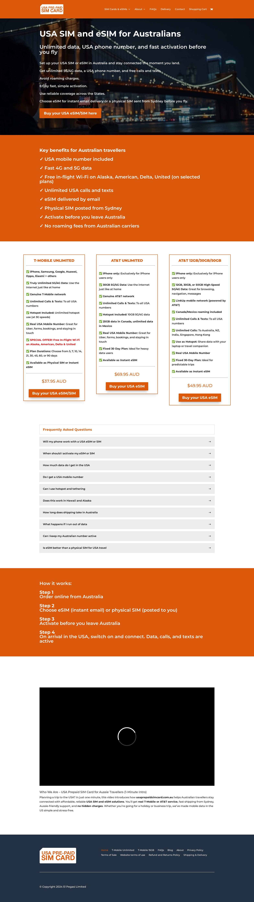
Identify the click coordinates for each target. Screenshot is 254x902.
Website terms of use (132, 854)
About (138, 9)
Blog (170, 850)
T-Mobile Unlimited (123, 850)
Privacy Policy (195, 850)
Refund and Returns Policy (164, 854)
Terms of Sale (109, 854)
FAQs (153, 9)
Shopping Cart (198, 9)
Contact (180, 9)
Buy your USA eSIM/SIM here (70, 113)
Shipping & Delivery (195, 854)
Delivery (166, 9)
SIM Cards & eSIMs (115, 9)
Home (104, 850)
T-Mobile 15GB (146, 850)
